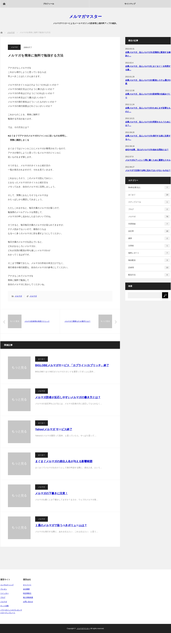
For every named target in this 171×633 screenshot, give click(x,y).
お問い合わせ (28, 602)
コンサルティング (7, 585)
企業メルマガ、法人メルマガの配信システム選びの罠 (148, 82)
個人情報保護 (28, 597)
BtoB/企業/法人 (149, 187)
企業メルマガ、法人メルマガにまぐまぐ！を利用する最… (148, 68)
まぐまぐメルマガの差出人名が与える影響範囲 (63, 461)
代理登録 (149, 224)
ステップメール (149, 202)
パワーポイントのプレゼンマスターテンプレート (11, 611)
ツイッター (4, 593)
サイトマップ (130, 4)
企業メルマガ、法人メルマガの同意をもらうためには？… (148, 123)
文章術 (149, 245)
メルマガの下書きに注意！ (51, 493)
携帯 (149, 238)
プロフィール (48, 4)
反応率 (149, 231)
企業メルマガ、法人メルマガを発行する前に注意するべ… (148, 137)
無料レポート (149, 253)
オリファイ (27, 585)
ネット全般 (4, 606)
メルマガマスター (85, 17)
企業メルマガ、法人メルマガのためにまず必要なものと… (148, 110)
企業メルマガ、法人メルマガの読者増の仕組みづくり (148, 96)
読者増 (149, 267)
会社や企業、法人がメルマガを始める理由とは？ (147, 149)
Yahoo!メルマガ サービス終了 (53, 429)
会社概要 (26, 589)
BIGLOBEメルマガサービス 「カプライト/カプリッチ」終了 (72, 365)
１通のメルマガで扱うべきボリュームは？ (61, 525)
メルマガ (14, 47)
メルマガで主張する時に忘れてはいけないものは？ (148, 170)
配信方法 (149, 275)
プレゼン (3, 589)
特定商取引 (27, 593)
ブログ (149, 209)
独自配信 (149, 260)
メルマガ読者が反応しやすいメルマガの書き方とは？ (68, 397)
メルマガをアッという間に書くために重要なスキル (148, 160)
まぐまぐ (41, 359)
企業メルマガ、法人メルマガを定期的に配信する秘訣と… (148, 54)
